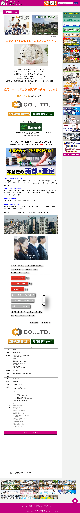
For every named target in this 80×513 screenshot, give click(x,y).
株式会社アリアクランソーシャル (34, 508)
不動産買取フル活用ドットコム (20, 410)
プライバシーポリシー (45, 505)
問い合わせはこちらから (31, 432)
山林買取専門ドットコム (18, 416)
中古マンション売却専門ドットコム (21, 423)
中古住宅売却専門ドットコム (19, 420)
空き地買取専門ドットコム (19, 413)
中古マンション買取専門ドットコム (21, 415)
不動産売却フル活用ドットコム (20, 418)
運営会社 (31, 505)
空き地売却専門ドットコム (19, 421)
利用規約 (36, 505)
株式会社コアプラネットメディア (34, 511)
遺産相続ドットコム (17, 407)
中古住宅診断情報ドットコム (19, 409)
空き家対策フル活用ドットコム (20, 405)
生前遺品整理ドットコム (18, 424)
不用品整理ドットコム (18, 426)
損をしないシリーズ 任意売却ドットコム (39, 506)
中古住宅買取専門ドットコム (19, 412)
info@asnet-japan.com (33, 135)
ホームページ (16, 403)
